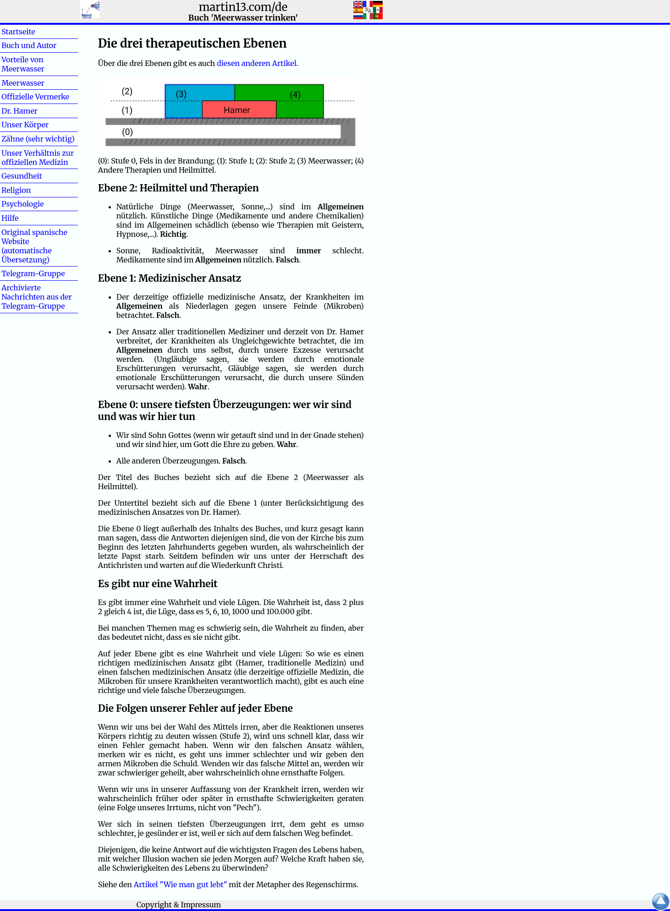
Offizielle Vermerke (35, 96)
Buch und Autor (28, 45)
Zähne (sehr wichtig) (38, 138)
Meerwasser (22, 82)
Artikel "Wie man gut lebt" (180, 884)
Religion (16, 190)
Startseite (18, 31)
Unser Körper (25, 124)
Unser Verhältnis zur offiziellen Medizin (37, 157)
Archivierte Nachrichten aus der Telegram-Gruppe (36, 297)
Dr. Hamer (19, 110)
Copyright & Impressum (179, 904)
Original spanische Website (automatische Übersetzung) (34, 246)
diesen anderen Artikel (257, 63)
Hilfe (24, 218)
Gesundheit (21, 175)
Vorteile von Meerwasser (22, 64)
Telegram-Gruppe (33, 273)
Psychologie (22, 203)
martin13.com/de (243, 7)
